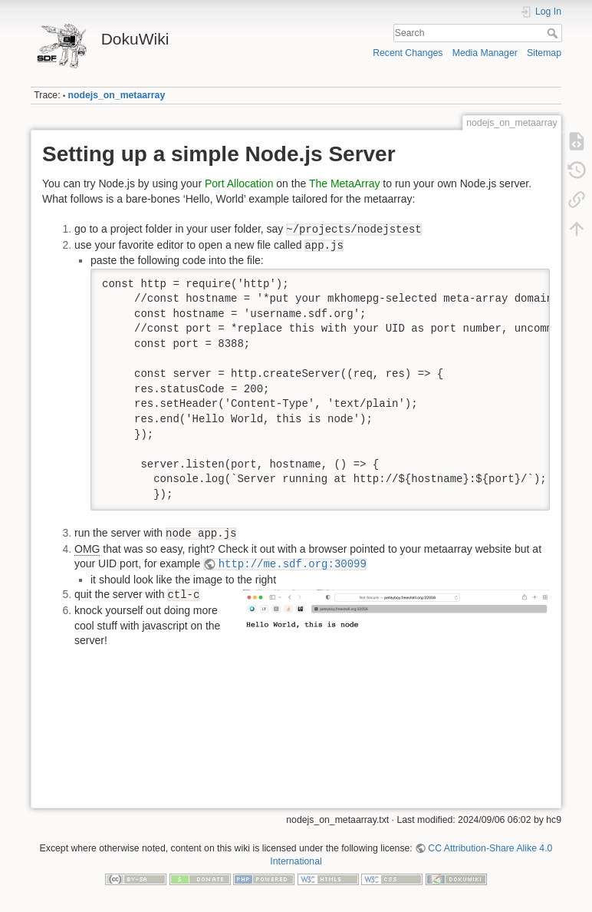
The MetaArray (344, 183)
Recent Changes (407, 53)
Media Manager (485, 53)
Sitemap (544, 53)
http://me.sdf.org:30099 (293, 564)
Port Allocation (239, 183)
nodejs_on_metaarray (117, 95)
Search (554, 33)
